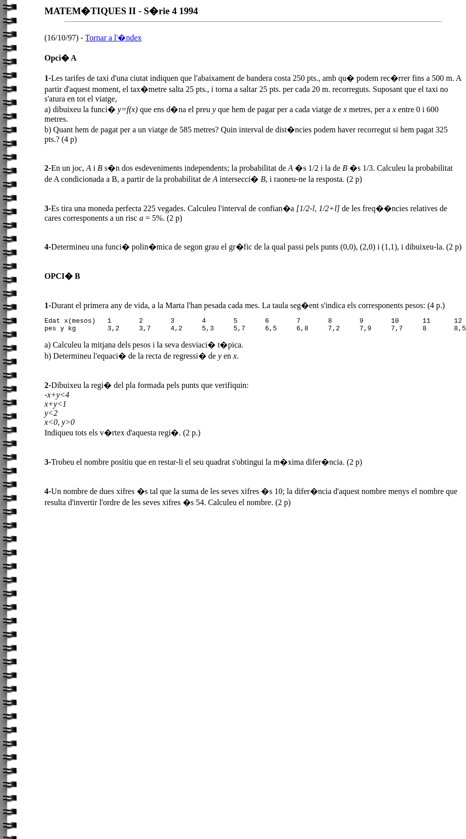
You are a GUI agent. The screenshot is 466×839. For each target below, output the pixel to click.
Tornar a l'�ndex (113, 37)
